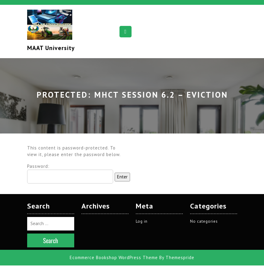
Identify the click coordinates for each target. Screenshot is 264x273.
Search (50, 227)
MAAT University (51, 48)
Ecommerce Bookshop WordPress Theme (114, 244)
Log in (142, 208)
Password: (70, 173)
